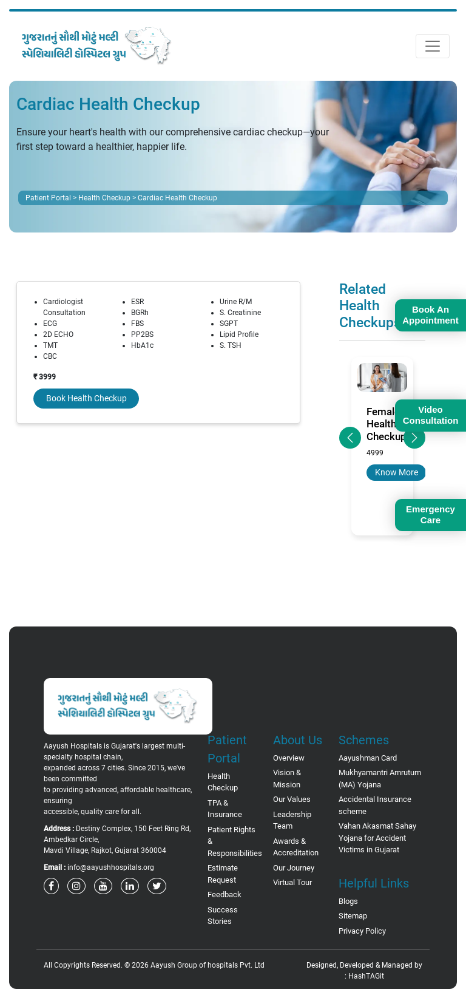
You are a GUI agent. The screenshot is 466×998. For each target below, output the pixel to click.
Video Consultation (431, 415)
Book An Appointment (430, 314)
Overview (289, 757)
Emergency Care (430, 514)
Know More (396, 472)
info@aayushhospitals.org (110, 867)
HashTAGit (366, 976)
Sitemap (353, 915)
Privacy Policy (362, 930)
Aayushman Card (368, 757)
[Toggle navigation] (433, 46)
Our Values (292, 799)
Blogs (348, 901)
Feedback (224, 894)
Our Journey (293, 867)
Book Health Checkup (86, 398)
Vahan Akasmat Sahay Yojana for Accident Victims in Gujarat (377, 837)
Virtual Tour (292, 882)
